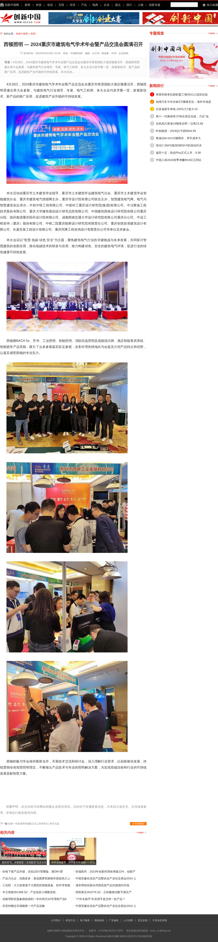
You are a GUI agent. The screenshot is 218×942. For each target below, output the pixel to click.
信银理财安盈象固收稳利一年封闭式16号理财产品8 (34, 899)
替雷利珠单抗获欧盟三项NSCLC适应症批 (182, 94)
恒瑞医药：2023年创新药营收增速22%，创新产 (105, 871)
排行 (129, 4)
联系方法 (70, 920)
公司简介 (56, 920)
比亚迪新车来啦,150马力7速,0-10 (177, 109)
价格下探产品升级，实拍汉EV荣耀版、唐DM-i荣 (32, 871)
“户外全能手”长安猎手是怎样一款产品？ (100, 899)
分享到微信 (138, 823)
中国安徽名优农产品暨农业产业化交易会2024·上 (105, 878)
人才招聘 (128, 920)
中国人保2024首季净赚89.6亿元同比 (178, 160)
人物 (140, 4)
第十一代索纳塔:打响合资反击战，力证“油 (182, 116)
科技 (39, 4)
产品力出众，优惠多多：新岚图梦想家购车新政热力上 (36, 878)
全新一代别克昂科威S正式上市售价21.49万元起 (33, 823)
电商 (95, 4)
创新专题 (154, 4)
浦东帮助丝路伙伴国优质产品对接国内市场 (102, 885)
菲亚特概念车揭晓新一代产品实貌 (23, 905)
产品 (84, 4)
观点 (118, 4)
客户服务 (85, 920)
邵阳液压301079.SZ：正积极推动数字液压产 (103, 892)
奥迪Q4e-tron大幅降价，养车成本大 (178, 138)
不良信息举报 (159, 920)
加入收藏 (212, 4)
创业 (50, 4)
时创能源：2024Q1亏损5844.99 (176, 130)
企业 (106, 4)
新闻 (27, 4)
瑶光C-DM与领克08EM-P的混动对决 (179, 145)
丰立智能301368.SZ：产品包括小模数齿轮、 (30, 892)
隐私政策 (99, 920)
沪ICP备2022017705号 (111, 930)
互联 (61, 4)
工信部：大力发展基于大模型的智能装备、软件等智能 (36, 885)
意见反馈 (143, 920)
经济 (72, 4)
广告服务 (114, 920)
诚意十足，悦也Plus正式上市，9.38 (178, 152)
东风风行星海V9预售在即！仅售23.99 (179, 123)
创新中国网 (12, 4)
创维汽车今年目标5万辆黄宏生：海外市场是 (183, 101)
